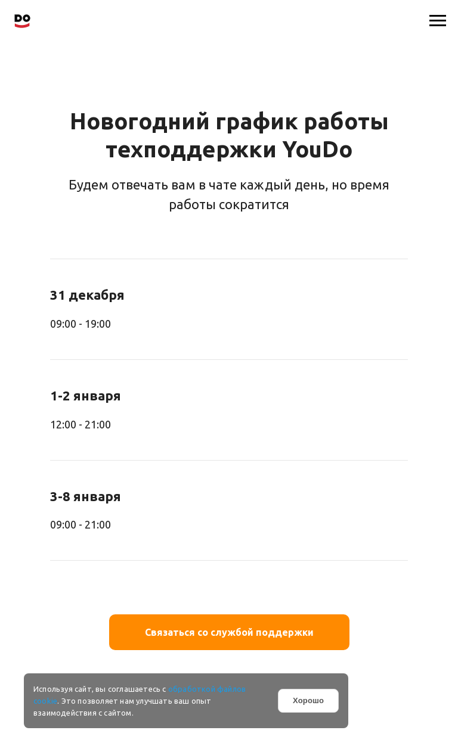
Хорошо (308, 700)
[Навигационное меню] (437, 21)
